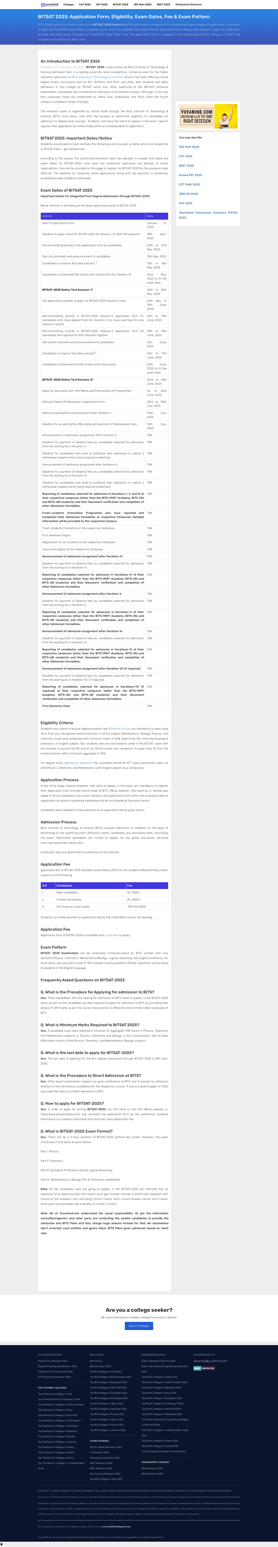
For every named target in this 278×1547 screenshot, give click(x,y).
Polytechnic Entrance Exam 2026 (55, 1371)
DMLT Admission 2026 (101, 1463)
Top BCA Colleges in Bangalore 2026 (108, 1382)
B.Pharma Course (119, 728)
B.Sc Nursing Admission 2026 (105, 1473)
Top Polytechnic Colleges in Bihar (55, 1410)
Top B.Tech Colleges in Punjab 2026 (160, 1446)
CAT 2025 (85, 4)
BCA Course (96, 1361)
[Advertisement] (104, 1265)
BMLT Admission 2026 (101, 1468)
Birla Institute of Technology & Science (97, 77)
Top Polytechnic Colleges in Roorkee (56, 1436)
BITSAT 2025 (120, 4)
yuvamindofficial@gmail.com (116, 1526)
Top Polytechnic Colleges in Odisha (56, 1447)
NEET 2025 (163, 4)
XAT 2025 (102, 4)
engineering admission (78, 763)
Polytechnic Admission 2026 (52, 1361)
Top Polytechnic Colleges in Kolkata (56, 1452)
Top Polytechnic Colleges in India (55, 1394)
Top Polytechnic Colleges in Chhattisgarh (59, 1420)
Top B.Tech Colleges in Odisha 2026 (160, 1440)
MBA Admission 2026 (152, 1473)
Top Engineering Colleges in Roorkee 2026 (163, 1451)
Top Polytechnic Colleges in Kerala (55, 1457)
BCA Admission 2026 (100, 1366)
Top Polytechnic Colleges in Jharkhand (58, 1426)
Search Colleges (139, 1326)
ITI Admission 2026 (99, 1452)
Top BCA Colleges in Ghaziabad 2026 (109, 1398)
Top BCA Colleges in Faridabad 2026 (108, 1393)
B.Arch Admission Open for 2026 (158, 1361)
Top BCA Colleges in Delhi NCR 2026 (108, 1387)
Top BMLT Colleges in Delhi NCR (106, 1479)
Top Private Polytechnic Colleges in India (59, 1399)
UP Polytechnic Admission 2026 (54, 1377)
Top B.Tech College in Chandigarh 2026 (162, 1398)
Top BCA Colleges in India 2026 (106, 1371)
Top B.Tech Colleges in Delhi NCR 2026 (161, 1408)
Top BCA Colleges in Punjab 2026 (107, 1414)
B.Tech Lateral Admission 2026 (105, 1447)
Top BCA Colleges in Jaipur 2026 (106, 1403)
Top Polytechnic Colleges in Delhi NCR (57, 1415)
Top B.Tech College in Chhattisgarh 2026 (163, 1403)
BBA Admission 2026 (152, 1468)
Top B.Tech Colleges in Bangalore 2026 (161, 1387)
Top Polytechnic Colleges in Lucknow (57, 1441)
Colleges (68, 4)
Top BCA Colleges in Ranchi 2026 (107, 1424)
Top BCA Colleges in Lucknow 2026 (108, 1430)
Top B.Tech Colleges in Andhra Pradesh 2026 (165, 1382)
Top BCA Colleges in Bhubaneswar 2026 (110, 1377)
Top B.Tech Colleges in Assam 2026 (159, 1377)
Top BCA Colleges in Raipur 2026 (106, 1419)
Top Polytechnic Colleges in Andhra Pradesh (61, 1404)
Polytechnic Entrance (189, 4)
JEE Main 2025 (143, 4)
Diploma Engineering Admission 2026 (57, 1366)
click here (112, 935)
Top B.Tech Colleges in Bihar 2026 (159, 1393)
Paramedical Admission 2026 (105, 1457)
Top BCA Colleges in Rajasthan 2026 (108, 1408)
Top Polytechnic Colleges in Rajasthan (57, 1431)
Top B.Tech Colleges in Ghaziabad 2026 (162, 1414)
